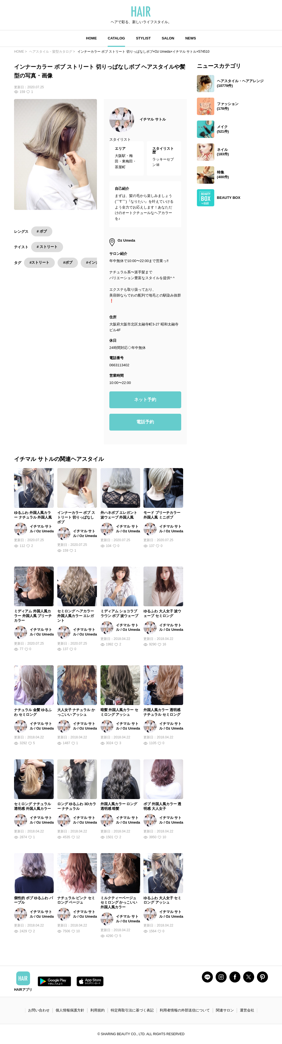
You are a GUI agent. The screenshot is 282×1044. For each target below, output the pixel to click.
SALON (168, 38)
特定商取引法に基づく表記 (132, 1010)
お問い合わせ (39, 1010)
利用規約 (97, 1010)
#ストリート (39, 262)
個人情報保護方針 (70, 1010)
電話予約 (145, 422)
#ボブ (67, 262)
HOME (91, 38)
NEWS (190, 38)
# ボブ (42, 231)
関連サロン (225, 1010)
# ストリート (47, 247)
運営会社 (247, 1010)
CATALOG (116, 38)
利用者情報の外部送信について (185, 1010)
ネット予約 (145, 399)
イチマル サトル (153, 119)
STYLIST (143, 38)
